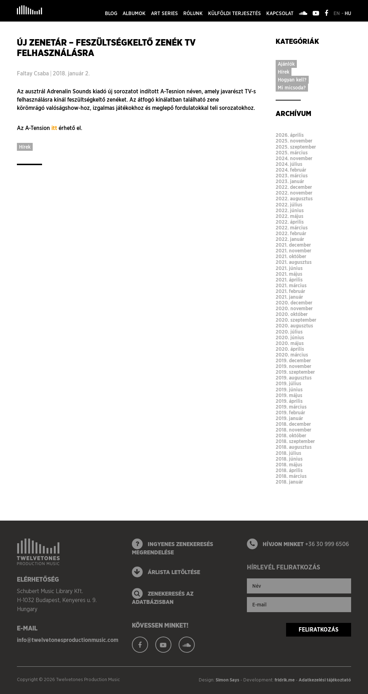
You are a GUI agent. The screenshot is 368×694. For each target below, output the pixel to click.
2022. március (292, 227)
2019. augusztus (294, 378)
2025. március (292, 152)
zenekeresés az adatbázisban (162, 596)
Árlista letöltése (166, 572)
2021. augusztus (294, 262)
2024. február (291, 170)
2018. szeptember (295, 441)
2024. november (294, 158)
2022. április (290, 222)
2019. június (289, 389)
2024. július (289, 164)
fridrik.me (285, 680)
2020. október (292, 314)
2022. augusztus (294, 198)
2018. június (289, 459)
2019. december (293, 360)
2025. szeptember (296, 147)
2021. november (293, 250)
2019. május (289, 395)
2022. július (289, 205)
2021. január (289, 297)
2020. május (290, 343)
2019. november (293, 366)
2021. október (291, 256)
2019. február (290, 412)
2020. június (290, 337)
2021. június (289, 268)
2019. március (291, 407)
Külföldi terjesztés (234, 13)
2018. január (289, 482)
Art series (164, 13)
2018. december (293, 424)
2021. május (289, 274)
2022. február (291, 233)
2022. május (289, 216)
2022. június (290, 210)
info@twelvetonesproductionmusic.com (67, 640)
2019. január (289, 418)
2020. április (290, 349)
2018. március (291, 476)
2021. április (289, 280)
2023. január (290, 181)
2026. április (290, 135)
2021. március (291, 285)
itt (54, 128)
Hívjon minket (298, 544)
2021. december (293, 245)
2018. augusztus (294, 447)
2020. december (294, 303)
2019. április (289, 401)
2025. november (294, 141)
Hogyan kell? (292, 80)
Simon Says (227, 680)
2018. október (291, 435)
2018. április (289, 470)
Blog (111, 13)
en (337, 13)
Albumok (134, 13)
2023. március (292, 175)
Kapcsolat (280, 13)
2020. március (292, 355)
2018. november (293, 430)
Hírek (25, 147)
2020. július (289, 332)
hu (348, 13)
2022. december (294, 187)
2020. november (294, 308)
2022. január (290, 239)
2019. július (288, 383)
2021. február (290, 291)
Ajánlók (286, 64)
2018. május (289, 464)
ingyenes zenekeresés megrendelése (172, 547)
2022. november (294, 193)
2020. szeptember (296, 320)
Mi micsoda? (292, 87)
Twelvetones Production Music (29, 10)
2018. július (288, 453)
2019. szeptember (295, 372)
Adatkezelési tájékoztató (325, 680)
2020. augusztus (294, 326)
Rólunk (193, 13)
